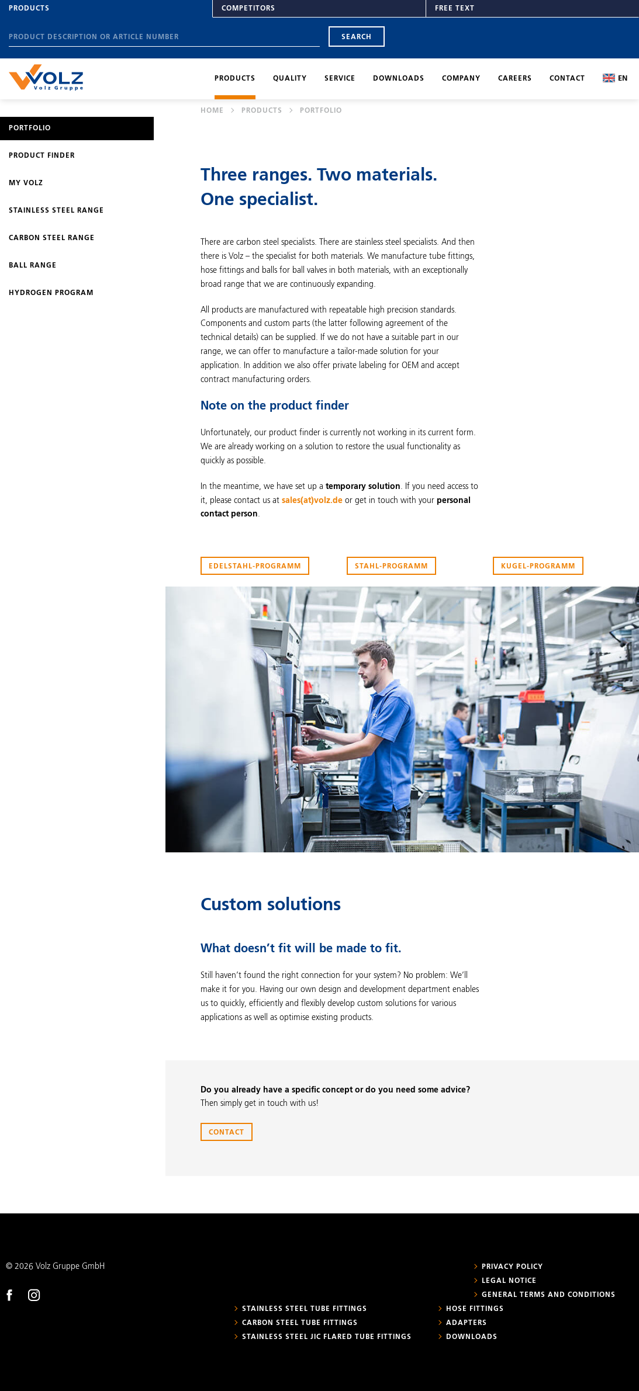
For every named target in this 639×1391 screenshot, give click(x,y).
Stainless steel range (56, 210)
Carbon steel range (52, 238)
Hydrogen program (51, 293)
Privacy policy (512, 1267)
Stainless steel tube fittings (304, 1309)
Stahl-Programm (391, 566)
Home (212, 111)
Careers (515, 78)
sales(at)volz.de (312, 501)
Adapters (466, 1323)
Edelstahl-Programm (255, 566)
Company (461, 78)
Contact (567, 78)
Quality (290, 78)
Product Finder (42, 155)
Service (339, 78)
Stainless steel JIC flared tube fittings (327, 1337)
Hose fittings (475, 1309)
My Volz (26, 183)
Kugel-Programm (538, 566)
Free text (455, 8)
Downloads (398, 78)
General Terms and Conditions (549, 1295)
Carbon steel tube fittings (300, 1323)
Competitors (248, 8)
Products (29, 8)
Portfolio (30, 128)
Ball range (33, 265)
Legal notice (509, 1281)
